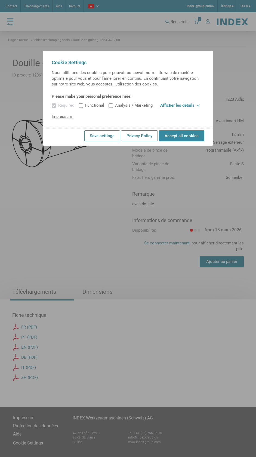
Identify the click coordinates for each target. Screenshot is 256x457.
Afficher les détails (180, 105)
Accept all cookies (182, 135)
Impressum (62, 116)
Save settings (102, 135)
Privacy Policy (139, 135)
